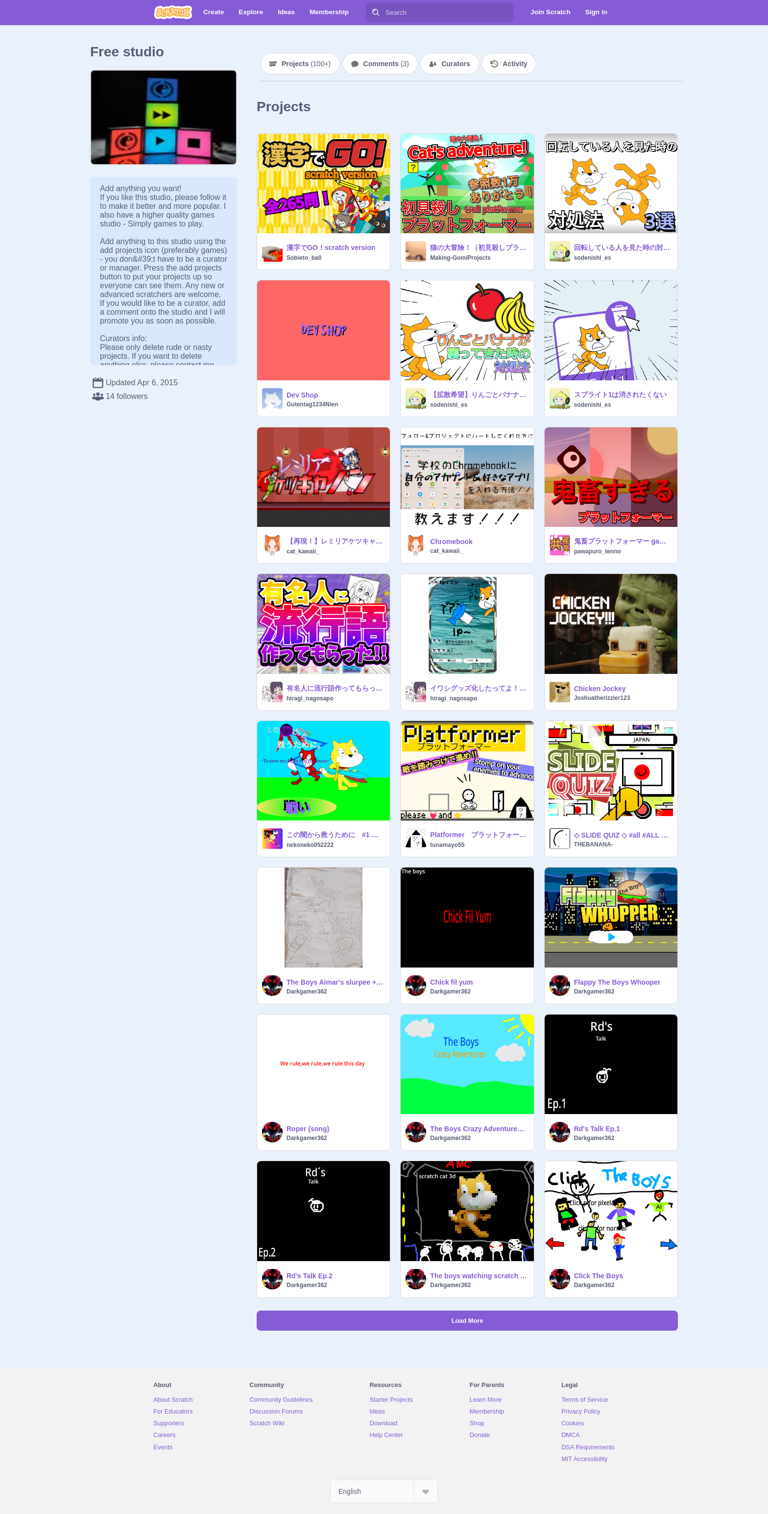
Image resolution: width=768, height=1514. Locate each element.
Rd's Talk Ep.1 (597, 1129)
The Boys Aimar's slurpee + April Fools (335, 982)
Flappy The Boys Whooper (617, 982)
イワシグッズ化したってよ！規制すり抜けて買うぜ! (479, 688)
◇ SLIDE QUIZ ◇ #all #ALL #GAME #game (623, 835)
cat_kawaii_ (303, 551)
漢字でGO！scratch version (331, 247)
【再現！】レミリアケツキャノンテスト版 (335, 541)
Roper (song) (308, 1129)
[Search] (375, 12)
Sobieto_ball (304, 257)
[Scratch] (173, 12)
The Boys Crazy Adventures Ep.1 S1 (479, 1129)
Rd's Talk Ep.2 (310, 1276)
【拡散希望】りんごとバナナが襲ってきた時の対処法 (479, 394)
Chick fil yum (451, 982)
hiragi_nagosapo (310, 698)
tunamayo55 (447, 845)
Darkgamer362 (307, 991)
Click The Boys (598, 1276)
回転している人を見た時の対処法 (623, 247)
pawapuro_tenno (597, 551)
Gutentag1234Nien (312, 404)
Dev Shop (302, 395)
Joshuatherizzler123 (602, 698)
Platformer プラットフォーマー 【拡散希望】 (479, 835)
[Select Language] (384, 1491)
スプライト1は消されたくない (620, 394)
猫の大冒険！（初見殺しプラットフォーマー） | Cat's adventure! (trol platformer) (479, 247)
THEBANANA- (593, 844)
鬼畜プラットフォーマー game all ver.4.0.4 (623, 541)
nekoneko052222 (310, 845)
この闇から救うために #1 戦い (335, 835)
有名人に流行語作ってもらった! (335, 688)
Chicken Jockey (600, 689)
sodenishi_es (592, 257)
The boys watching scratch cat (479, 1276)
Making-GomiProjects (460, 257)
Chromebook (451, 542)
